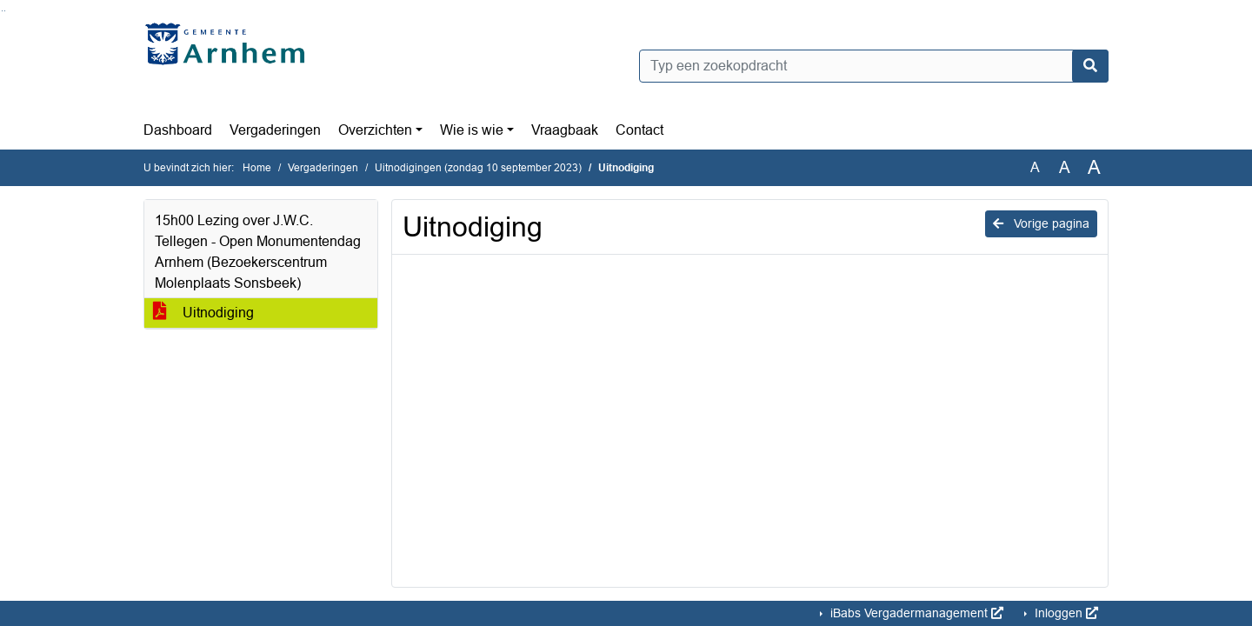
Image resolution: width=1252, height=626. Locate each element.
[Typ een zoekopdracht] (874, 66)
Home (257, 168)
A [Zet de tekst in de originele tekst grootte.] (1035, 167)
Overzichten (375, 130)
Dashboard (177, 130)
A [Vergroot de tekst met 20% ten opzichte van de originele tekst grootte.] (1064, 167)
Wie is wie (471, 130)
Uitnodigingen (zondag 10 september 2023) (478, 168)
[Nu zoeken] (1090, 66)
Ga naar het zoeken (2, 10)
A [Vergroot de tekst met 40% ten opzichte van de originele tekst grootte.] (1094, 167)
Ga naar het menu (4, 10)
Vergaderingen (275, 130)
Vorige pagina (1041, 223)
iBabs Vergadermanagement (915, 613)
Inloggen (1064, 613)
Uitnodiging (203, 312)
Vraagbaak (564, 130)
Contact (639, 130)
